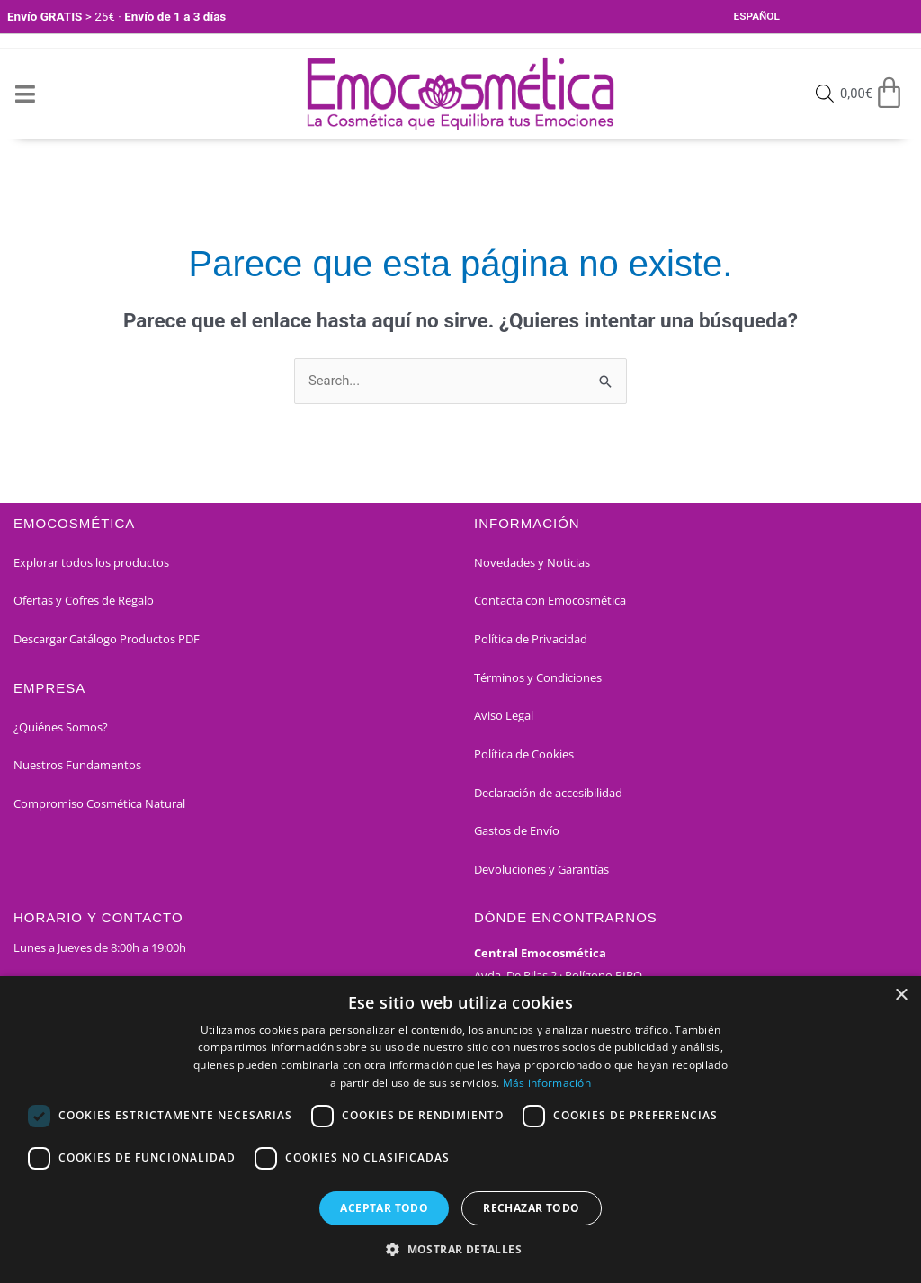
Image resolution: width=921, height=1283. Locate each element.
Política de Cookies (524, 755)
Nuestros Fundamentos (77, 766)
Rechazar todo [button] (531, 1208)
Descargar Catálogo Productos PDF (106, 640)
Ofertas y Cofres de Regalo (83, 601)
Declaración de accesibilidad (548, 793)
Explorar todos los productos (91, 563)
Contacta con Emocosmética (550, 601)
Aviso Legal (503, 716)
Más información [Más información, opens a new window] (547, 1082)
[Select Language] (780, 17)
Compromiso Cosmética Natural (99, 804)
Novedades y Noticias (532, 563)
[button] (460, 1250)
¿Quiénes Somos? (60, 728)
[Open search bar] (823, 94)
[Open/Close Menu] (24, 94)
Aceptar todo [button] (384, 1208)
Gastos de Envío (516, 831)
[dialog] (460, 1129)
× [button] (901, 995)
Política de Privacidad (530, 640)
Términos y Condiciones (538, 678)
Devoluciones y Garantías (541, 870)
